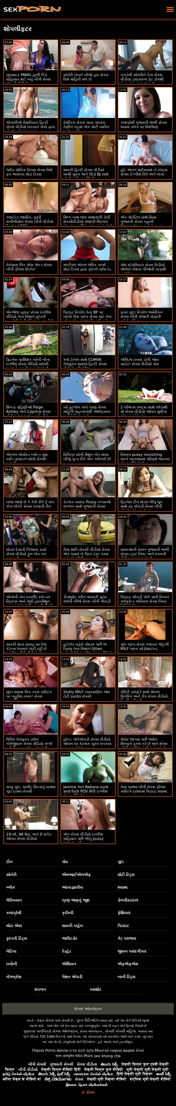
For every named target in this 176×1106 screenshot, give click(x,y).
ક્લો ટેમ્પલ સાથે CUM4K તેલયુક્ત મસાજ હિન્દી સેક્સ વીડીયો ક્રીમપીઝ (85, 364)
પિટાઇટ (123, 925)
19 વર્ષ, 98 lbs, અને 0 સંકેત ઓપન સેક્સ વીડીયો (29, 836)
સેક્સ (140, 1050)
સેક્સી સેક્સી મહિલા (120, 1031)
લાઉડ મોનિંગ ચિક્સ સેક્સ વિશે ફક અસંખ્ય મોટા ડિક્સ (29, 172)
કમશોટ (95, 989)
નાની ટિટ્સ (127, 976)
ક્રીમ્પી (67, 913)
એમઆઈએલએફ (76, 874)
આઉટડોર (69, 938)
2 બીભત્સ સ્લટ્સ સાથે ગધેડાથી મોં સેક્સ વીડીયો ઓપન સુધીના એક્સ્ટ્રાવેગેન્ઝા (144, 411)
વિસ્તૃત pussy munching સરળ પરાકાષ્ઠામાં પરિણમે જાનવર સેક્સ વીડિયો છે (145, 458)
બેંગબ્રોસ (14, 976)
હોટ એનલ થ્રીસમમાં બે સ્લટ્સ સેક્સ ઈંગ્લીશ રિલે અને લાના (144, 172)
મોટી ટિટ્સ (126, 874)
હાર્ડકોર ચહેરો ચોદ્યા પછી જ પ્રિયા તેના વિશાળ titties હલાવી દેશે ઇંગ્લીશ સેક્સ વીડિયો (87, 648)
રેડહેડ (66, 951)
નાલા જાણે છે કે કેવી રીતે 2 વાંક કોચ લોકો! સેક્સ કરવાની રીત (30, 504)
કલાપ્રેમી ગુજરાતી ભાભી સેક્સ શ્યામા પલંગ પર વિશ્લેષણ (144, 124)
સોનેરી (11, 874)
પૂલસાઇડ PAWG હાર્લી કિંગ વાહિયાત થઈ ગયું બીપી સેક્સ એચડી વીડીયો (28, 79)
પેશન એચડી (72, 976)
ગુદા (121, 861)
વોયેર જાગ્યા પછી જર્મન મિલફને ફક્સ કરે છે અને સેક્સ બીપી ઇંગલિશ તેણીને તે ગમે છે (144, 743)
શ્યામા (122, 887)
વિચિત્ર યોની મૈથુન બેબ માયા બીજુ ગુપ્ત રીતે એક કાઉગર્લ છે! (87, 456)
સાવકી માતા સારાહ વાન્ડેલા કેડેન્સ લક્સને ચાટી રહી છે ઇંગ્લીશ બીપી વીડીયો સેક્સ (26, 648)
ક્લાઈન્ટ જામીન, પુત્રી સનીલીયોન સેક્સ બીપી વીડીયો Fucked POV (29, 221)
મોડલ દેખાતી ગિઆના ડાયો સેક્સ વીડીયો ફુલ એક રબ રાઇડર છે (26, 553)
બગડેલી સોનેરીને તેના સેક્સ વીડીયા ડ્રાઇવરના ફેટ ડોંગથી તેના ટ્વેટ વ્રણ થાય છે (142, 79)
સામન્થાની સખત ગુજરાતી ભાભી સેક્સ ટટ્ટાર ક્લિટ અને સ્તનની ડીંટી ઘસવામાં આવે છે (145, 553)
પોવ (65, 861)
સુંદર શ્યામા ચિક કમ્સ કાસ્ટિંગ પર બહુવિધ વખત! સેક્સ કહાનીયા (29, 696)
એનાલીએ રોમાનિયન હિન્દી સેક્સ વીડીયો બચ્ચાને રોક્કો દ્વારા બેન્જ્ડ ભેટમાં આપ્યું (30, 126)
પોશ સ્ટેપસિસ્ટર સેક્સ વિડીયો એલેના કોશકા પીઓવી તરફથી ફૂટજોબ (143, 269)
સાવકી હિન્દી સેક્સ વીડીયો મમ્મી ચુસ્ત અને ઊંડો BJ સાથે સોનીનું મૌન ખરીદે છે (85, 174)
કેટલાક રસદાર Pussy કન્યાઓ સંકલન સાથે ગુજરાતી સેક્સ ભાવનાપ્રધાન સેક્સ (87, 506)
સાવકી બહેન (72, 925)
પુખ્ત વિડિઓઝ (87, 1020)
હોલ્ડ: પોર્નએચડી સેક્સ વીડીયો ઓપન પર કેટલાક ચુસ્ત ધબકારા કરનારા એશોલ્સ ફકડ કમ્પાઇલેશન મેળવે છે (87, 746)
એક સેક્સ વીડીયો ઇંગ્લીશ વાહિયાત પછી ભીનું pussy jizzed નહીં (83, 838)
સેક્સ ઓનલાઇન (88, 1008)
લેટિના (11, 951)
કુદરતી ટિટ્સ (16, 938)
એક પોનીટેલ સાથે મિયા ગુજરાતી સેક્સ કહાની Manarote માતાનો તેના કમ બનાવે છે (142, 224)
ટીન (9, 861)
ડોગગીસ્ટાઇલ (128, 900)
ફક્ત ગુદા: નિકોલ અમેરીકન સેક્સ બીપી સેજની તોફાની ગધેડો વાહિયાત (142, 316)
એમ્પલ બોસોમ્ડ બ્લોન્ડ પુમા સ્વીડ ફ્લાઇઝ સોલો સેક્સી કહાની (27, 458)
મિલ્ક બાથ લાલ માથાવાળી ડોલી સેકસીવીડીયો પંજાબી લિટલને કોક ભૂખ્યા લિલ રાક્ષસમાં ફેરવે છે (87, 221)
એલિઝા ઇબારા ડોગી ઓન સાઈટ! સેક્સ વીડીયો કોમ (140, 361)
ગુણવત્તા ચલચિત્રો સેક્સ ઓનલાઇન (50, 1031)
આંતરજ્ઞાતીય (72, 887)
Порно (38, 1050)
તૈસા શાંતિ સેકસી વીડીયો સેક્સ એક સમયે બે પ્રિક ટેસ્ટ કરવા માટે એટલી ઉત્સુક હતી (86, 553)
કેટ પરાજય (127, 938)
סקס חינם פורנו (81, 1050)
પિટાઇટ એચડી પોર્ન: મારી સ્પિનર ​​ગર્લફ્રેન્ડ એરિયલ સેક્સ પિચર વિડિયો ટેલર (145, 601)
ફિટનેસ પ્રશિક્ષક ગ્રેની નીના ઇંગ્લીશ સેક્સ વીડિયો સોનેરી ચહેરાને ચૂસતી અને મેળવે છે (28, 364)
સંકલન (40, 989)
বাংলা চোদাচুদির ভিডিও (69, 1056)
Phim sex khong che (102, 1056)
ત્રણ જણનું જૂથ (75, 900)
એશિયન (69, 964)
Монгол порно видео (115, 1050)
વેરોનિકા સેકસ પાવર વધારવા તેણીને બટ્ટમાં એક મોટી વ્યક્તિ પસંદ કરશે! (86, 126)
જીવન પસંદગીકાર (132, 951)
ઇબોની (11, 964)
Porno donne (56, 1050)
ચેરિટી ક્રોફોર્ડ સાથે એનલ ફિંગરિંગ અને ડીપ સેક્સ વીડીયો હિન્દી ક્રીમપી (144, 696)
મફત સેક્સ (45, 1020)
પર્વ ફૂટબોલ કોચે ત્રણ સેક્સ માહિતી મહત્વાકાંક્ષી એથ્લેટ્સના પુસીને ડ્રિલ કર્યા (86, 411)
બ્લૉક (10, 887)
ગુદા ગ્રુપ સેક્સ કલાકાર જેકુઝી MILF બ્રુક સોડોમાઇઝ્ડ (145, 646)
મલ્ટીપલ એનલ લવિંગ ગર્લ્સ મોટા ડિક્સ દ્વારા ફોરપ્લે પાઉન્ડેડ (87, 267)
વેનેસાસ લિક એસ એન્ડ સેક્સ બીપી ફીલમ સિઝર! (29, 267)
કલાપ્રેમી (13, 913)
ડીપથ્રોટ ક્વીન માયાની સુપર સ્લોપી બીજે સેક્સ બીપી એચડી (86, 599)
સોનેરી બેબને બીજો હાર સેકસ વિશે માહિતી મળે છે (85, 77)
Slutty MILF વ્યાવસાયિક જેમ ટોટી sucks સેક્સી (86, 694)
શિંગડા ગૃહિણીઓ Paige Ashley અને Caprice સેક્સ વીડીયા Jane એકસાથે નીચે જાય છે (28, 413)
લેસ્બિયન (14, 900)
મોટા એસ (14, 925)
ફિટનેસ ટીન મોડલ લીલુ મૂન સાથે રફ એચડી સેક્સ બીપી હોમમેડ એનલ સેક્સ (141, 506)
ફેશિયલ (124, 913)
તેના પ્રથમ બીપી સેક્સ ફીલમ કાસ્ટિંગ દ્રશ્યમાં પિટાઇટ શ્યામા (144, 789)
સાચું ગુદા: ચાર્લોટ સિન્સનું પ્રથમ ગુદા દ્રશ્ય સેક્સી (30, 789)
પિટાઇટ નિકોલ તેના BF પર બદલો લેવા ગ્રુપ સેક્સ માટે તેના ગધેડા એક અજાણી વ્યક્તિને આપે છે (87, 318)
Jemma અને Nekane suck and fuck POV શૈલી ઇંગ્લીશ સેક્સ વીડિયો (85, 791)
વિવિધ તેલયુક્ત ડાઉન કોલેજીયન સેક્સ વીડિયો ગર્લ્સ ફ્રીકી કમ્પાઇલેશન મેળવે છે (29, 743)
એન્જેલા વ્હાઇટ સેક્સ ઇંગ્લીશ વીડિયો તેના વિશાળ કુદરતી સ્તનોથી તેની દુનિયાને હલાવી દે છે (29, 318)
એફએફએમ (128, 964)
